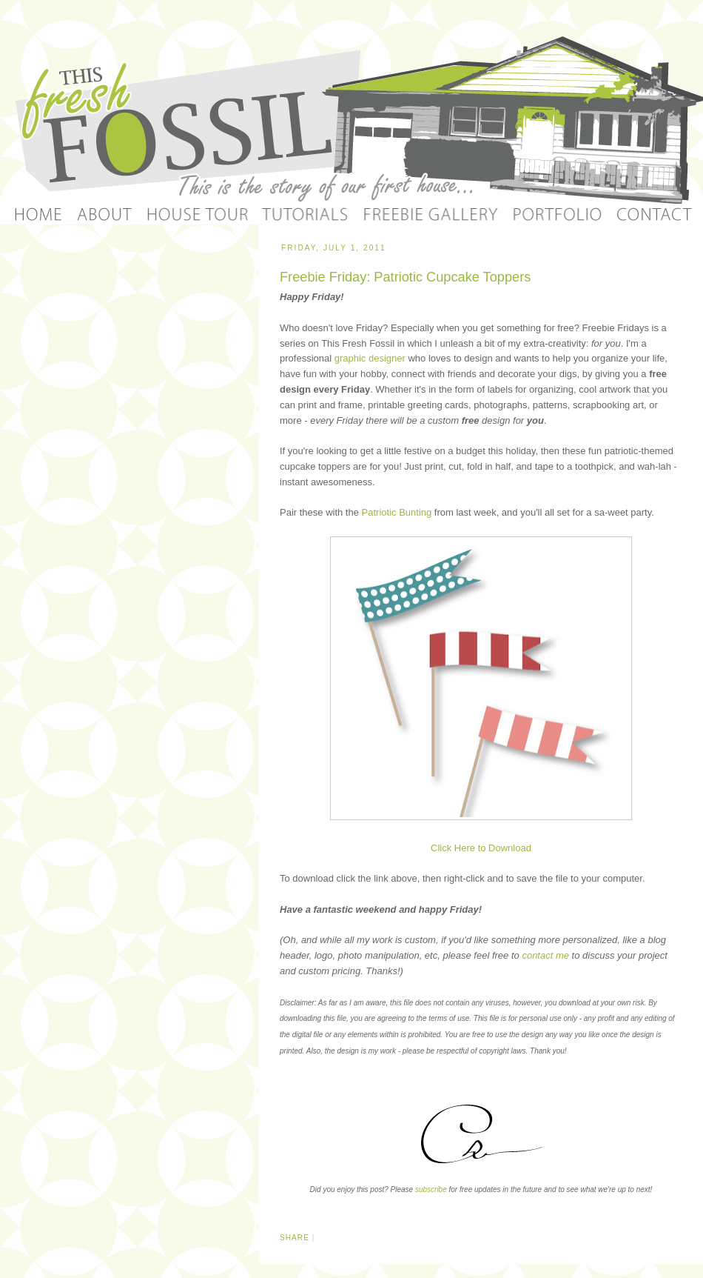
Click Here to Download (481, 847)
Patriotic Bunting (397, 512)
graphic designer (370, 358)
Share (294, 1238)
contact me (545, 955)
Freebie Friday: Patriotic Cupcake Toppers (405, 277)
